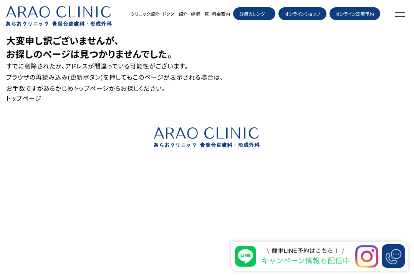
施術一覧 (200, 13)
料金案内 (221, 13)
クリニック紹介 (145, 13)
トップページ (91, 88)
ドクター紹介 (174, 13)
